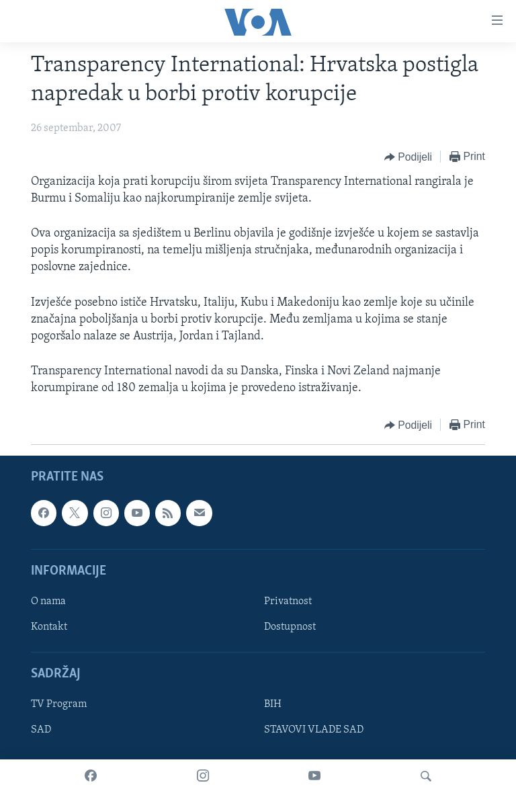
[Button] (408, 157)
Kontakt (49, 627)
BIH (273, 704)
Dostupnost (290, 627)
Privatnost (288, 601)
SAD (41, 729)
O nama (48, 601)
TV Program (59, 704)
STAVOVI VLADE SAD (313, 729)
